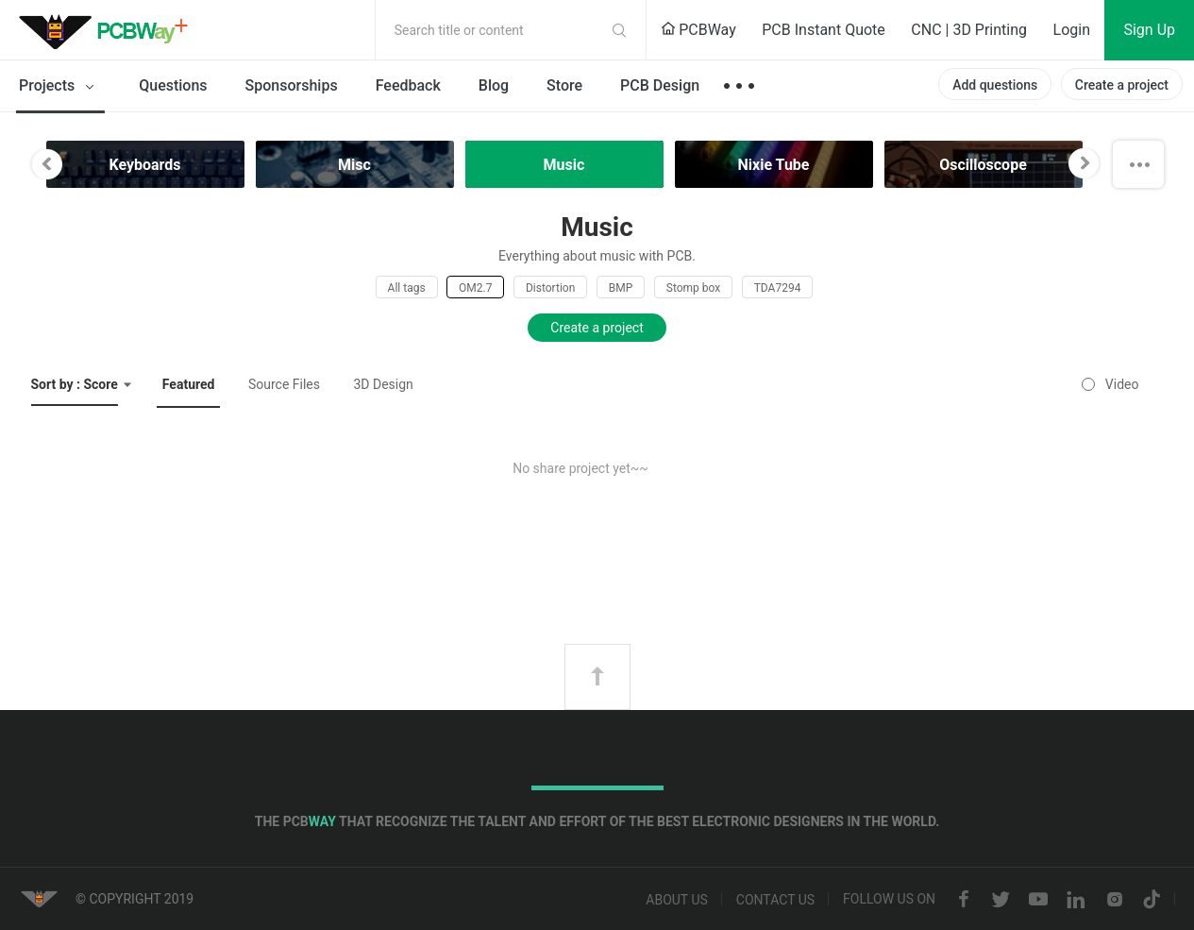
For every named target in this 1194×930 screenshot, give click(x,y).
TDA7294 (777, 288)
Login (1071, 30)
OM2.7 (475, 288)
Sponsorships (291, 85)
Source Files (284, 384)
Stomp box (693, 288)
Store (564, 85)
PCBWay (698, 30)
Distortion (550, 288)
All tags (407, 288)
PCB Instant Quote (823, 30)
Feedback (408, 85)
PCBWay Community (108, 30)
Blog (494, 85)
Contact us (775, 899)
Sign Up (1149, 30)
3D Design (382, 384)
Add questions (994, 85)
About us (677, 899)
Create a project (1122, 85)
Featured (188, 384)
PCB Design (659, 85)
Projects (60, 87)
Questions (173, 85)
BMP (621, 288)
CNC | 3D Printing (969, 30)
